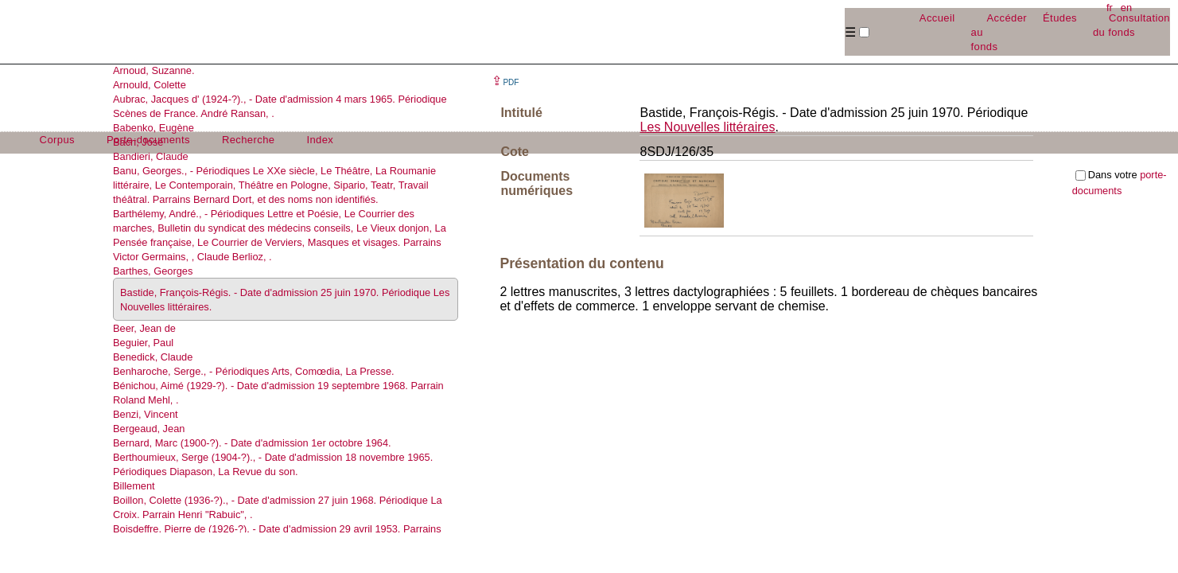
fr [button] (1109, 8)
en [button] (1126, 8)
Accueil (937, 18)
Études (1060, 18)
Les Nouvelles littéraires (708, 127)
